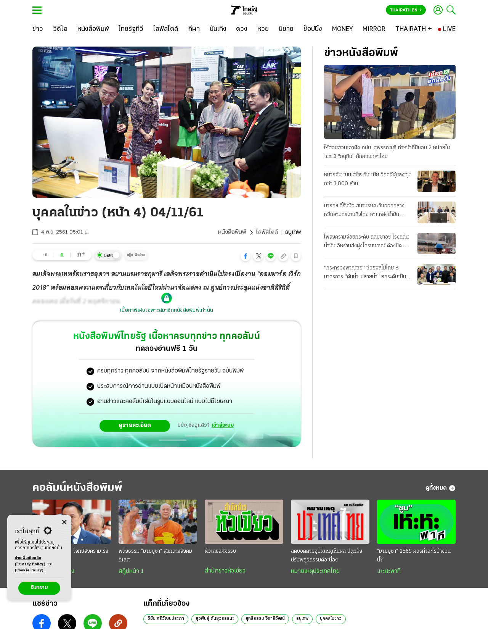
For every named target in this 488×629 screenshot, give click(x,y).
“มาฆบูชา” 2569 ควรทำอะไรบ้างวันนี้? (414, 555)
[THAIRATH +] (413, 29)
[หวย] (263, 29)
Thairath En (406, 10)
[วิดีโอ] (60, 29)
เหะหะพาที (389, 571)
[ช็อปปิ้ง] (312, 29)
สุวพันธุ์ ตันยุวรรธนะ (215, 618)
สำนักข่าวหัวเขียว (225, 571)
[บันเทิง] (218, 29)
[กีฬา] (194, 29)
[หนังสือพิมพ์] (93, 29)
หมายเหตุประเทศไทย (315, 571)
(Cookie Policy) (29, 570)
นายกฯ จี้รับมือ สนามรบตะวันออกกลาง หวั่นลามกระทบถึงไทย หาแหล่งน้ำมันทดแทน (364, 211)
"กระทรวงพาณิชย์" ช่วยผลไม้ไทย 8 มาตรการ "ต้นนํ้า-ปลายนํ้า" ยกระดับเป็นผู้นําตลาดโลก (366, 273)
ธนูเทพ (302, 618)
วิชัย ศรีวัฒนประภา (166, 618)
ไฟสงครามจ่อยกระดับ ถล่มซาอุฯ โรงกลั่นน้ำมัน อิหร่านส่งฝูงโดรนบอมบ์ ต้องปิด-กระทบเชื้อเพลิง (366, 242)
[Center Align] (64, 522)
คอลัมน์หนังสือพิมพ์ (77, 488)
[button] (245, 256)
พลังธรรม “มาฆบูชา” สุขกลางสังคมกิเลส (155, 555)
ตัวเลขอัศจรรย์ (220, 551)
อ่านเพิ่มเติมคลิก (30, 562)
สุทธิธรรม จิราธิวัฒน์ (265, 618)
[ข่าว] (37, 29)
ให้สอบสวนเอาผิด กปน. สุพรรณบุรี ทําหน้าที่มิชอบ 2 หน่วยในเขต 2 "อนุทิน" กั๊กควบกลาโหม (387, 152)
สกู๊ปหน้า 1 (131, 571)
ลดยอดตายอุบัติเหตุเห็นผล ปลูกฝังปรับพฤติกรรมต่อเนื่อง (326, 555)
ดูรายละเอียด (135, 426)
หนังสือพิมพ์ (232, 232)
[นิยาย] (286, 29)
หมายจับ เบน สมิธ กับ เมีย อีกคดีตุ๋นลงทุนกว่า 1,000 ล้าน (367, 179)
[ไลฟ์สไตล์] (165, 29)
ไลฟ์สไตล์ (267, 232)
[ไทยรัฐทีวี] (131, 29)
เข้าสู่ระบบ (223, 425)
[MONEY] (342, 29)
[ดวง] (241, 29)
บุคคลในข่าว (331, 618)
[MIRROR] (374, 29)
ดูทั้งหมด (440, 488)
